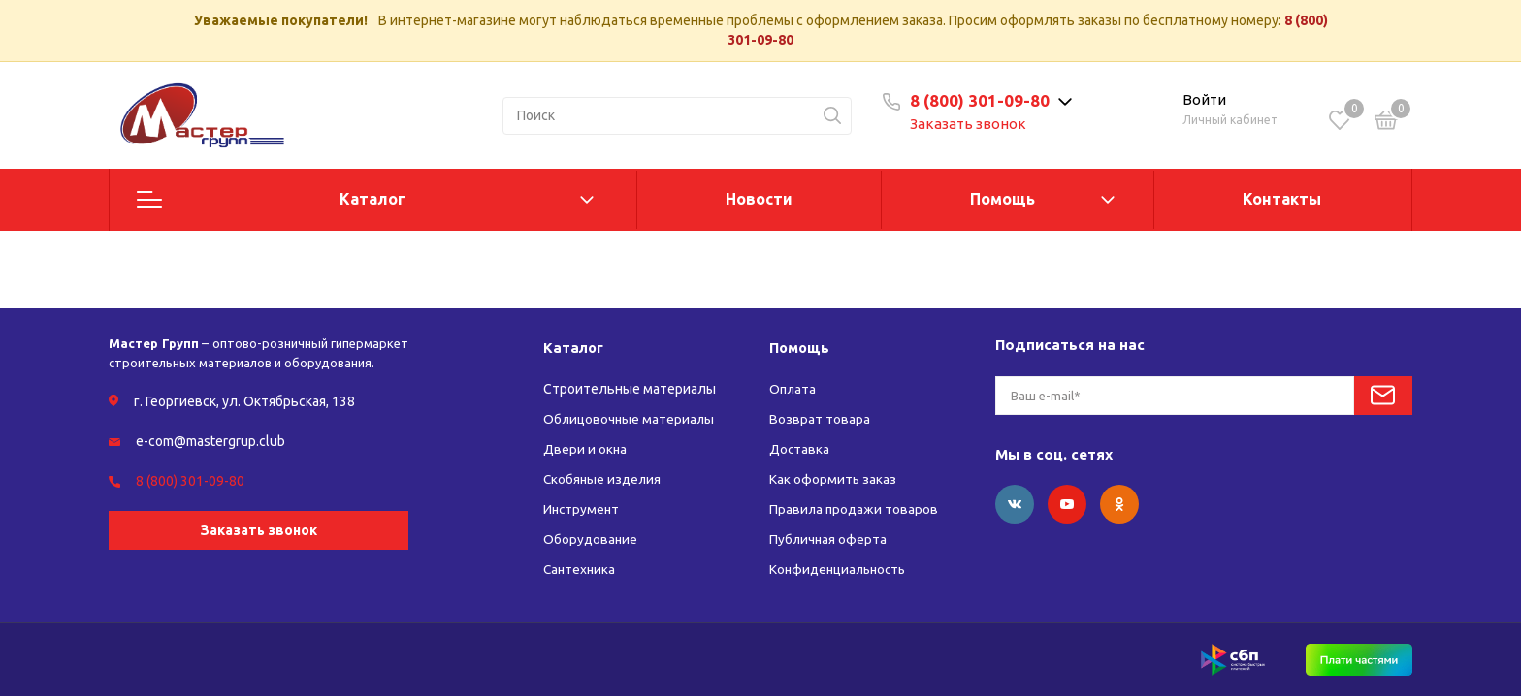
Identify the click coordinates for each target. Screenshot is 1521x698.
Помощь (1002, 198)
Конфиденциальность (841, 569)
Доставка (799, 449)
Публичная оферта (829, 539)
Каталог (372, 198)
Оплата (793, 389)
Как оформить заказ (833, 479)
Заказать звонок (974, 123)
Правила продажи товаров (855, 509)
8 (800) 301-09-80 (985, 100)
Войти (1204, 99)
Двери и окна (585, 449)
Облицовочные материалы (630, 419)
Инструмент (582, 509)
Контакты (1282, 198)
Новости (759, 198)
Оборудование (591, 539)
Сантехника (580, 569)
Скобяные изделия (603, 479)
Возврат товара (819, 419)
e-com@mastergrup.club (210, 441)
